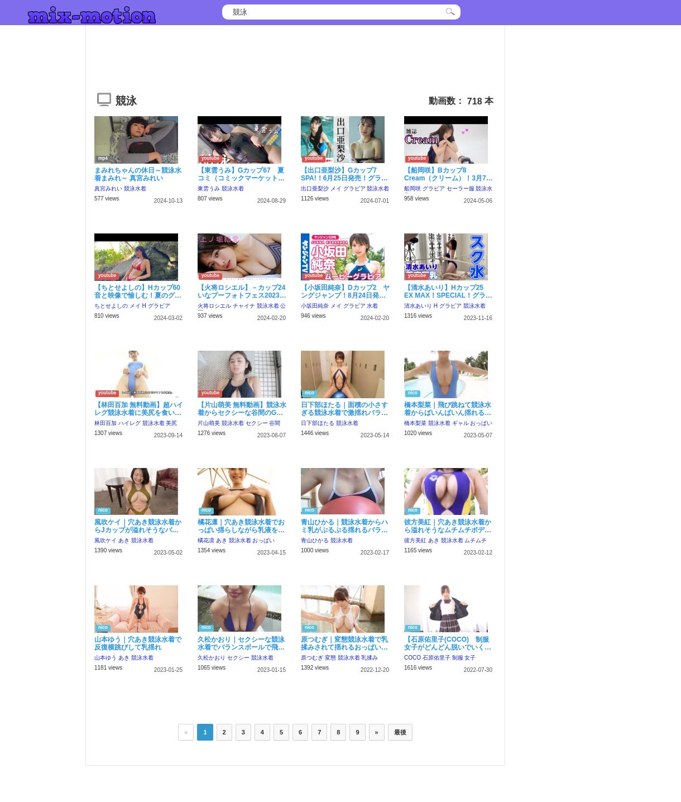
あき (124, 540)
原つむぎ (312, 658)
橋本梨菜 (415, 423)
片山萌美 (209, 423)
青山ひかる (315, 540)
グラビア (354, 188)
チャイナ (244, 306)
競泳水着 (135, 188)
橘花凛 (206, 540)
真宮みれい (108, 188)
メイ (336, 188)
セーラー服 (460, 188)
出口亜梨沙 (315, 188)
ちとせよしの (111, 306)
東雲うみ (209, 188)
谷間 (274, 423)
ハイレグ (129, 423)
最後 (400, 732)
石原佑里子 (436, 658)
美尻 (171, 423)
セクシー (257, 423)
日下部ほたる (317, 423)
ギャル (460, 423)
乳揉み (369, 658)
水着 (372, 306)
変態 (330, 658)
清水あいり (418, 306)
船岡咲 (412, 188)
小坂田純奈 (315, 306)
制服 (457, 658)
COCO (412, 658)
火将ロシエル (214, 306)
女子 (470, 658)
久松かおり (212, 658)
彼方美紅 (415, 540)
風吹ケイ (105, 540)
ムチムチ (475, 540)
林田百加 (105, 423)
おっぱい (481, 423)
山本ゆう (105, 658)
